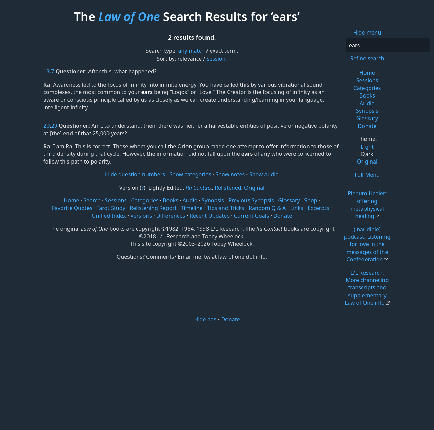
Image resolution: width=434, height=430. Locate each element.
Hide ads (205, 319)
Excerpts (318, 208)
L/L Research (366, 288)
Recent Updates (210, 215)
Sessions (367, 80)
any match (191, 51)
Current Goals (251, 215)
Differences (170, 215)
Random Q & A (267, 208)
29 (54, 125)
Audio (367, 103)
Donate (367, 126)
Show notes (230, 174)
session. (217, 58)
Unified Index (109, 215)
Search (92, 200)
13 (46, 71)
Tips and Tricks (225, 208)
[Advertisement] (217, 375)
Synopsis (367, 110)
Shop (310, 200)
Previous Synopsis (251, 200)
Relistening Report (153, 208)
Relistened (228, 187)
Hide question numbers (135, 174)
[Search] (388, 45)
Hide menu (367, 32)
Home (367, 73)
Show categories (190, 174)
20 (46, 125)
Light (367, 146)
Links (296, 208)
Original (367, 161)
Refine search (367, 58)
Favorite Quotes (72, 208)
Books (367, 95)
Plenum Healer (367, 205)
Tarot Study (111, 208)
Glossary (367, 118)
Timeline (191, 208)
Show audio (264, 174)
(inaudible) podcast (367, 244)
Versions (141, 215)
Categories (367, 88)
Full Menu (367, 174)
